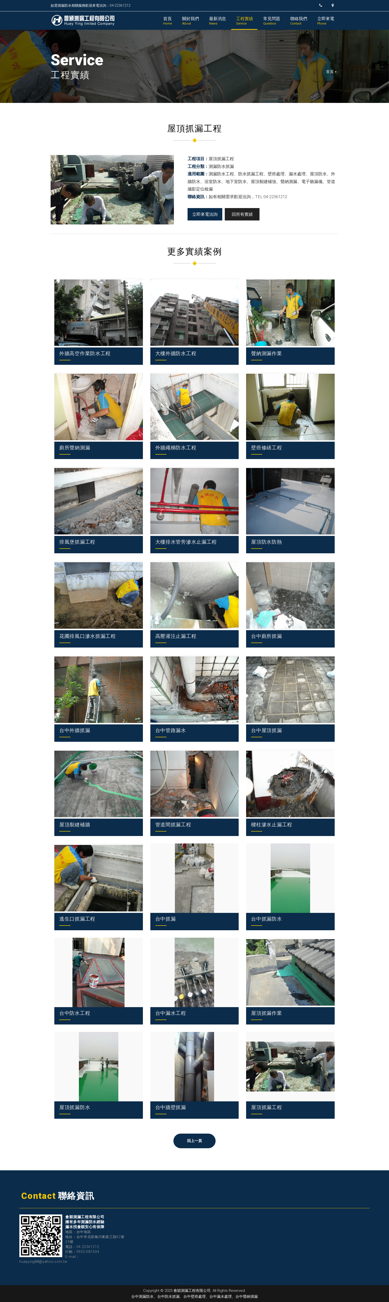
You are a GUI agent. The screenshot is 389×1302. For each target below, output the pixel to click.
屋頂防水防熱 (266, 542)
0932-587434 (87, 1252)
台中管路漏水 (170, 730)
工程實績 (244, 20)
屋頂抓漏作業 (266, 1013)
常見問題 (271, 20)
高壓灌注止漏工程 (175, 636)
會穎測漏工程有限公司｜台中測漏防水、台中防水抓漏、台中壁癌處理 (83, 20)
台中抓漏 (165, 919)
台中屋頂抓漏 (266, 730)
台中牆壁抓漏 (170, 1107)
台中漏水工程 (170, 1013)
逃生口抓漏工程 (77, 919)
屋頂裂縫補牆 (74, 825)
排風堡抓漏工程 (77, 542)
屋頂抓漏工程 (266, 1107)
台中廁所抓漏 (266, 636)
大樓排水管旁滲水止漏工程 (186, 542)
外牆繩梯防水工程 (175, 448)
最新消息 (217, 20)
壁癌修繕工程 (266, 448)
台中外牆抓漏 (74, 730)
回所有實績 (242, 214)
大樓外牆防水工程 (175, 353)
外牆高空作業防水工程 (85, 353)
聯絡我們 (298, 20)
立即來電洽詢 (205, 214)
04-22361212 (87, 1247)
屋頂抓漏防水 (74, 1107)
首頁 (167, 20)
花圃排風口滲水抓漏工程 (87, 636)
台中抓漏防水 (266, 919)
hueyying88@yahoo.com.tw (43, 1262)
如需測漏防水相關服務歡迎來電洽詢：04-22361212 (90, 5)
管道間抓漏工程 (173, 825)
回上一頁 (194, 1141)
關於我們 (190, 20)
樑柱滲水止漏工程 (271, 825)
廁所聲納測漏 (74, 448)
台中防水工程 (74, 1013)
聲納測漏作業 (266, 353)
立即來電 (325, 20)
